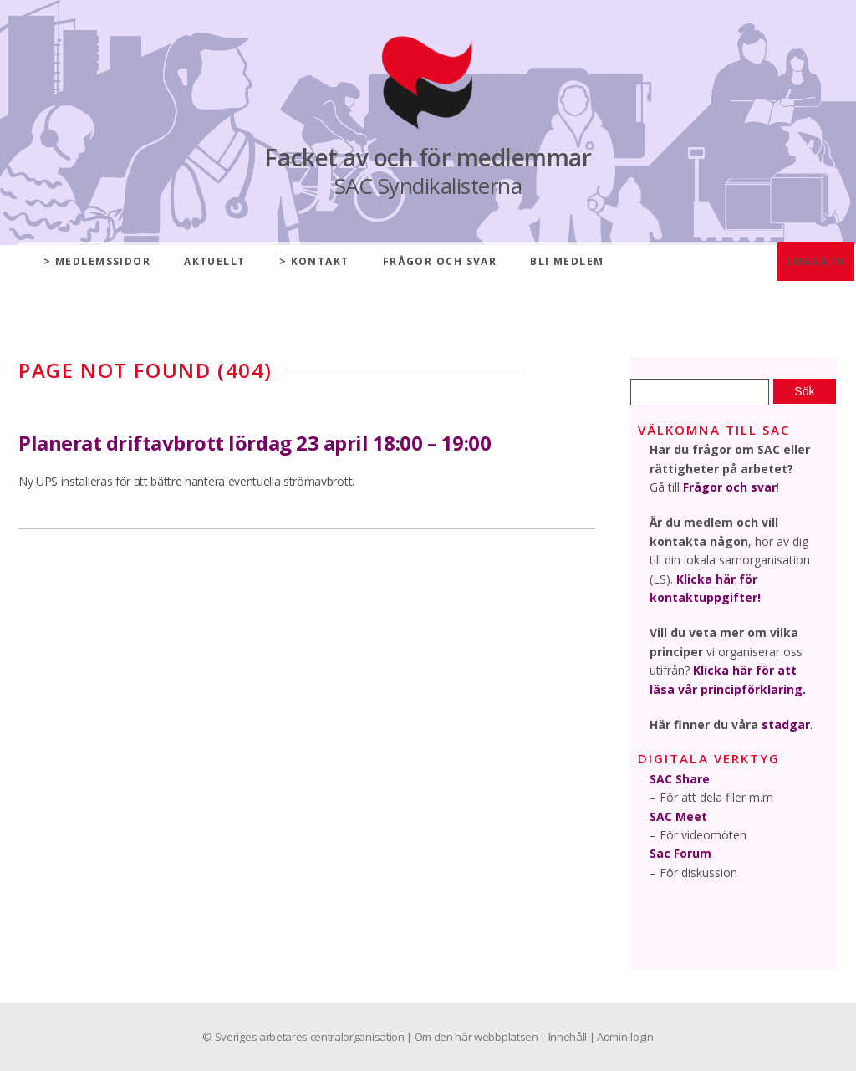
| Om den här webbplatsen (473, 1036)
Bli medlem (567, 261)
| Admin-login (621, 1036)
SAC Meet (678, 816)
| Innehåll (564, 1036)
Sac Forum (680, 853)
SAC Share (680, 779)
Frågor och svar (440, 261)
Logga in (816, 261)
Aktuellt (215, 261)
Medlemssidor (102, 261)
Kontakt (320, 261)
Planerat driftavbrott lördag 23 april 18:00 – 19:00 (255, 442)
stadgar (786, 724)
